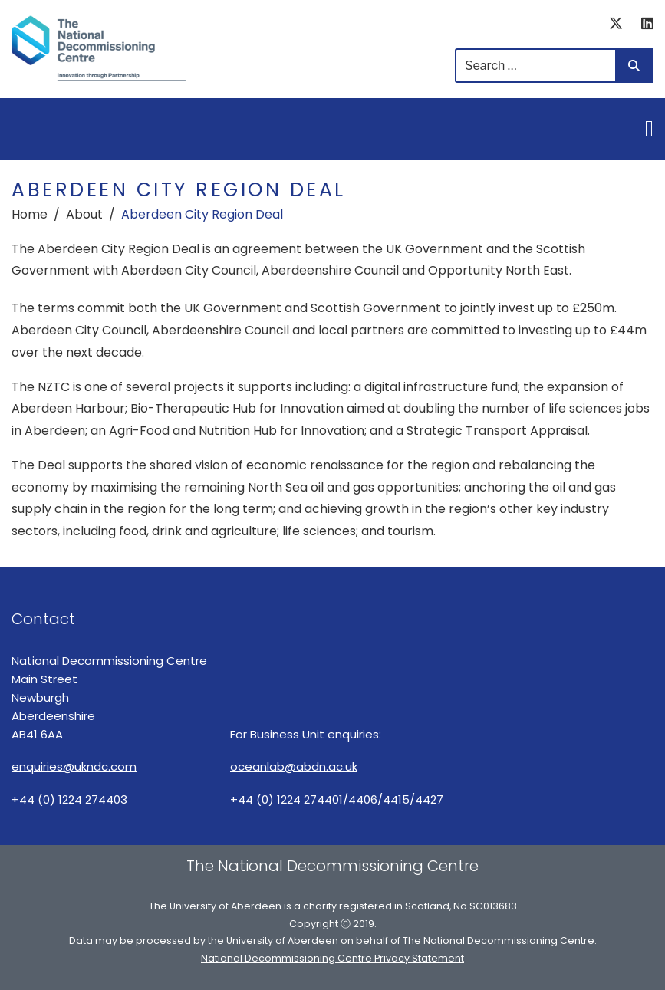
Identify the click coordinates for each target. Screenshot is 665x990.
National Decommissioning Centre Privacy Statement (332, 958)
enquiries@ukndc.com (74, 766)
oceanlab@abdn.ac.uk (293, 766)
